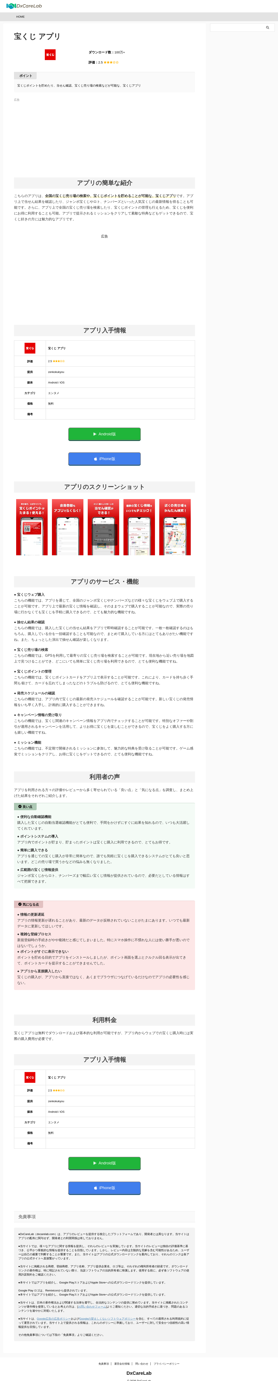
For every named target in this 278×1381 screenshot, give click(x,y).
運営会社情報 (122, 1357)
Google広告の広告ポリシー (54, 1312)
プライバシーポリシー (167, 1357)
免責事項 (103, 1357)
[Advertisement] (104, 137)
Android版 (104, 433)
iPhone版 (104, 456)
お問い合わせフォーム (92, 1300)
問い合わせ (141, 1357)
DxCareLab (139, 1367)
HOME (20, 16)
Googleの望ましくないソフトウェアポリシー (107, 1312)
